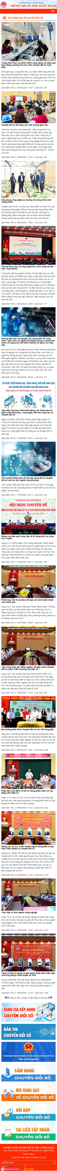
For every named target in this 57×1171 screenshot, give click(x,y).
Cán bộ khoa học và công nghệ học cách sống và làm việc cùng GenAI (27, 267)
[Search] (3, 11)
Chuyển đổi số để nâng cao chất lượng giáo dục (24, 125)
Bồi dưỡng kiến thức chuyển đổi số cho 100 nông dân (27, 729)
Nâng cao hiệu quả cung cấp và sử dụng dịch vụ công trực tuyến (27, 537)
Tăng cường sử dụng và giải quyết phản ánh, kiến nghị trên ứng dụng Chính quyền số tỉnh (28, 974)
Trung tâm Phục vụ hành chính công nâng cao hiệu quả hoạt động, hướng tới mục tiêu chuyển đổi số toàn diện (28, 65)
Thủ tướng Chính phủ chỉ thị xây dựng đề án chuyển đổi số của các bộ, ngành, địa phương (27, 479)
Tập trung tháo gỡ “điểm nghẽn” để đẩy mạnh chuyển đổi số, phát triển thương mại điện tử (27, 668)
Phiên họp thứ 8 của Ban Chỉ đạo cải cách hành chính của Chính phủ (27, 601)
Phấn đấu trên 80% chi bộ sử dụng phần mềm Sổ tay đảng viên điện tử (27, 791)
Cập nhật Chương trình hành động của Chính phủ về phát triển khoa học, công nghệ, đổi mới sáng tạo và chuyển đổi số (27, 412)
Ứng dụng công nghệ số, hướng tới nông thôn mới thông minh (26, 201)
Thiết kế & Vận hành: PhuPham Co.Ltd (28, 1157)
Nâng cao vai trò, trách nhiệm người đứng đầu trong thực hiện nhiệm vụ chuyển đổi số (27, 847)
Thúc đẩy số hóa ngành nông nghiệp (19, 912)
